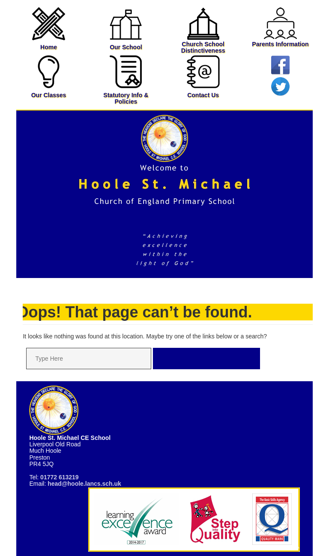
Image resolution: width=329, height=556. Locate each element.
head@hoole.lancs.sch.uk (84, 483)
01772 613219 (59, 477)
